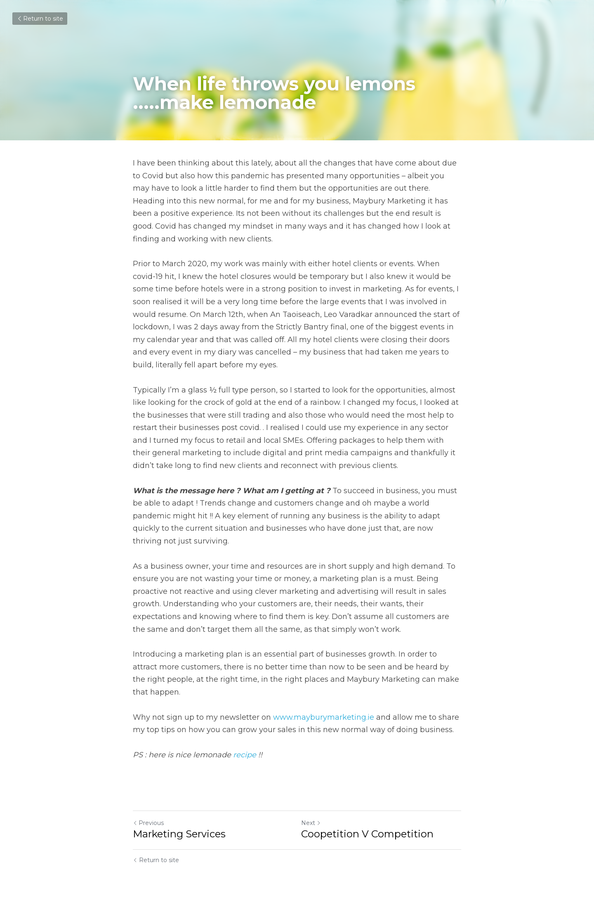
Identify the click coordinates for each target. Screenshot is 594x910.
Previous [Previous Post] (148, 823)
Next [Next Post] (311, 823)
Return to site (39, 18)
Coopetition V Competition (367, 834)
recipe (244, 754)
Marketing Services (179, 834)
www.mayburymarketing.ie (323, 717)
